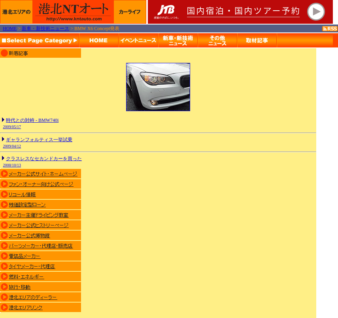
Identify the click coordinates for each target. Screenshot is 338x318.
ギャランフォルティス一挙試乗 (39, 139)
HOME (10, 28)
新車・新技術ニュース (45, 28)
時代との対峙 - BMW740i (32, 120)
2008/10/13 (12, 165)
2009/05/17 (12, 127)
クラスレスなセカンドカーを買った (44, 158)
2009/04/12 (12, 146)
